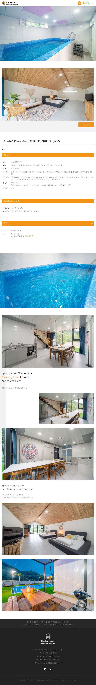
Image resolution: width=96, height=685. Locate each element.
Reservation (86, 125)
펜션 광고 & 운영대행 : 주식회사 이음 (46, 625)
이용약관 (66, 622)
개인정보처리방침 (54, 622)
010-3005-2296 (65, 185)
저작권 (43, 622)
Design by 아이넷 (68, 625)
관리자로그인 (26, 625)
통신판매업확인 (32, 622)
